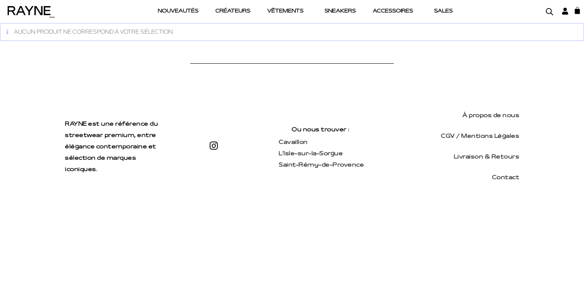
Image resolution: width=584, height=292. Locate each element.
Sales (443, 11)
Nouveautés (178, 11)
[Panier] (577, 10)
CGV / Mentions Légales (480, 136)
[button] (287, 11)
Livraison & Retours (487, 157)
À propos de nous (490, 115)
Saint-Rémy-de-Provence (321, 165)
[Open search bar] (549, 11)
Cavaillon (293, 142)
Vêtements (285, 11)
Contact (506, 177)
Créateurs (232, 11)
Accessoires (393, 11)
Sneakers (340, 11)
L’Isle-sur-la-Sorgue (311, 153)
